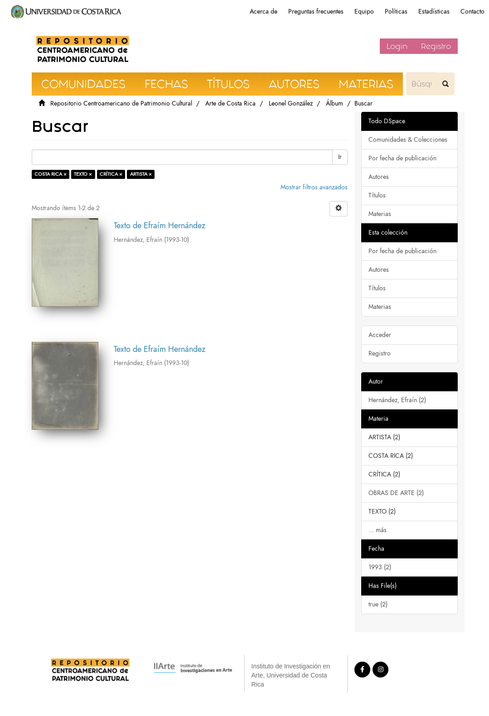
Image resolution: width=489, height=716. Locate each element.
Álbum (334, 103)
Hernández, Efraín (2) (397, 400)
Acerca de (263, 11)
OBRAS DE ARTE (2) (396, 493)
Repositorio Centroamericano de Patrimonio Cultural (121, 103)
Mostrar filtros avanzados (314, 187)
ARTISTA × (141, 174)
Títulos (377, 195)
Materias (379, 214)
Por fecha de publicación (402, 158)
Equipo (364, 11)
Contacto (472, 11)
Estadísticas (434, 11)
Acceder (379, 335)
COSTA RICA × (50, 174)
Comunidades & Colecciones (407, 139)
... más (377, 530)
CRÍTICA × (111, 174)
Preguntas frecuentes (316, 11)
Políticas (396, 11)
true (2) (377, 604)
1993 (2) (379, 567)
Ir (340, 157)
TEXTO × (83, 174)
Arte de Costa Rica (230, 103)
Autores (378, 177)
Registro (436, 46)
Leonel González (291, 103)
